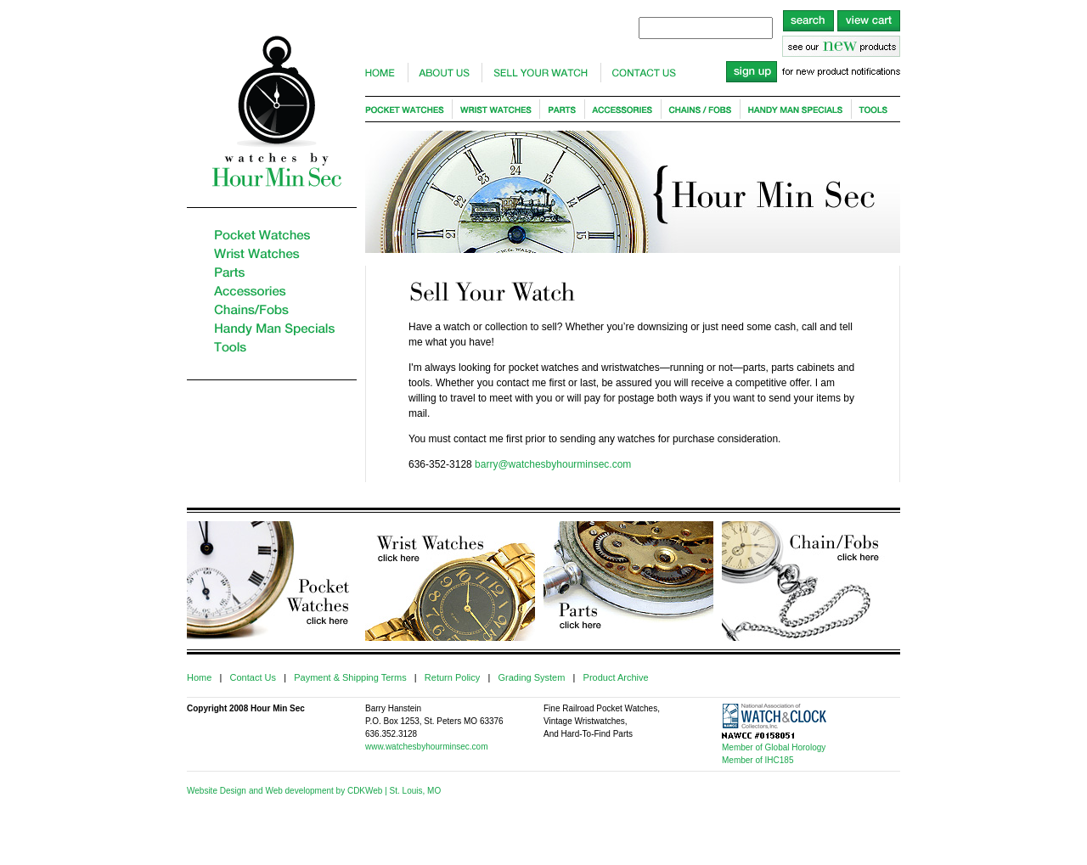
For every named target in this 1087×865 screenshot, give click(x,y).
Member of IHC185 (757, 760)
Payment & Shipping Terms (350, 677)
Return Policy (452, 677)
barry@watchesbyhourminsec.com (553, 464)
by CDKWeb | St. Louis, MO (387, 790)
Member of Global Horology (773, 747)
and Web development (291, 790)
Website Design (216, 790)
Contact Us (253, 677)
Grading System (531, 677)
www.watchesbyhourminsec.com (426, 746)
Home (199, 677)
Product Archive (616, 677)
